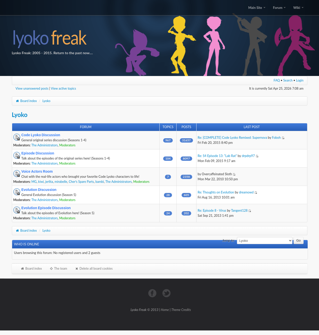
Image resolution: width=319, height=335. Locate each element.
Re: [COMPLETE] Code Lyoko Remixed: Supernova (232, 138)
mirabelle (61, 182)
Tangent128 (239, 210)
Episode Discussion (37, 153)
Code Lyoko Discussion (40, 135)
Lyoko (46, 101)
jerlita (49, 182)
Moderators (67, 145)
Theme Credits (181, 310)
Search (288, 80)
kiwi (41, 182)
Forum (279, 8)
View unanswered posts (32, 88)
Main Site (256, 8)
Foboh (276, 138)
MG (34, 182)
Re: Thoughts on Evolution (216, 192)
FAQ (277, 80)
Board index (26, 101)
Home (165, 310)
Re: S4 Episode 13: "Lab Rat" (217, 156)
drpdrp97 (248, 156)
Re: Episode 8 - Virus (212, 210)
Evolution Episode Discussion (46, 208)
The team (58, 268)
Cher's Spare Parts (81, 182)
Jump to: (228, 240)
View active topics (63, 88)
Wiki (298, 8)
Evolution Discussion (39, 189)
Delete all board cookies (94, 268)
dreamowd (246, 192)
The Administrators (44, 145)
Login (300, 80)
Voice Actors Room (37, 171)
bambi (99, 182)
